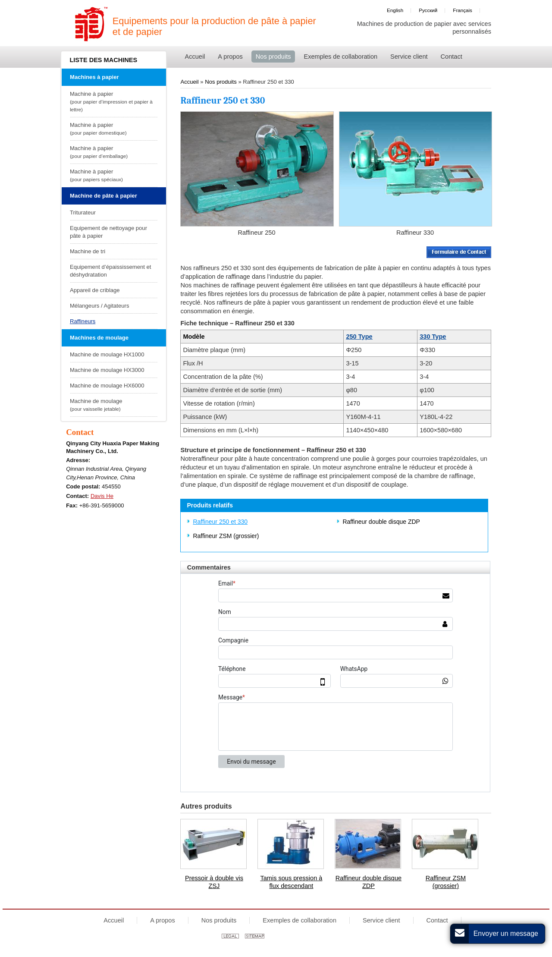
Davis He (102, 496)
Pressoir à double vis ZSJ (214, 882)
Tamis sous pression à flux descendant (291, 882)
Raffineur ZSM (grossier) (226, 535)
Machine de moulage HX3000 (107, 370)
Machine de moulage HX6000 (107, 385)
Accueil (189, 82)
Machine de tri (87, 251)
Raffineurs (82, 321)
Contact (80, 432)
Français (462, 10)
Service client (381, 920)
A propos (162, 920)
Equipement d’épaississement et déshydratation (110, 271)
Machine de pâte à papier (103, 195)
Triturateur (83, 212)
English (395, 10)
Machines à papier (94, 77)
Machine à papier (112, 102)
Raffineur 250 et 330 (220, 521)
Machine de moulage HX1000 (107, 354)
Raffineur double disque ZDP (381, 521)
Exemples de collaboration (299, 920)
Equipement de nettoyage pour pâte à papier (108, 232)
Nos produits (221, 82)
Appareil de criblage (95, 290)
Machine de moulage (112, 405)
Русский (428, 10)
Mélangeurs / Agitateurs (99, 305)
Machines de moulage (99, 337)
